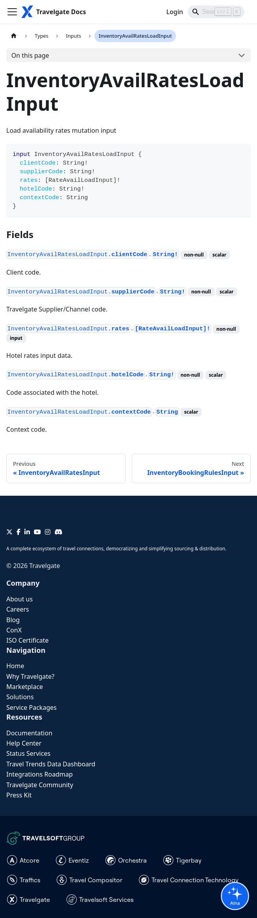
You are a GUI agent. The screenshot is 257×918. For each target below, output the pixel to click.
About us (19, 599)
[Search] (216, 11)
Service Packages (31, 707)
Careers (17, 609)
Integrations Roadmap (39, 774)
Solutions (20, 697)
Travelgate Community (39, 785)
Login (174, 11)
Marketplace (24, 686)
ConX (14, 630)
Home (15, 665)
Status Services (28, 753)
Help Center (23, 743)
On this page (30, 55)
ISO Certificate (27, 640)
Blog (13, 620)
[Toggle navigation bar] (12, 12)
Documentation (29, 733)
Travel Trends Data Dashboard (50, 764)
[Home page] (13, 36)
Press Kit (18, 795)
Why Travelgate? (30, 676)
